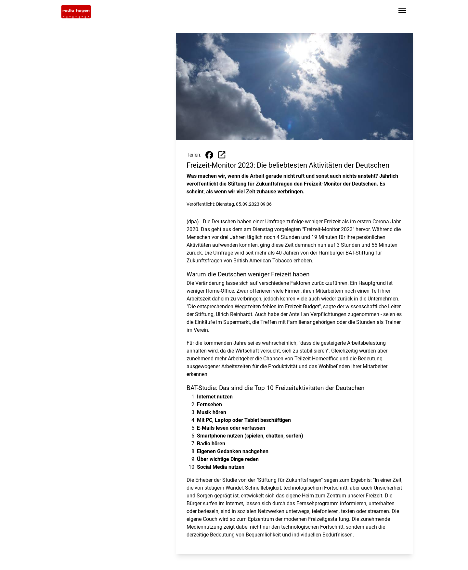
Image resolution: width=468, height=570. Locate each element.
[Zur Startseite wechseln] (76, 12)
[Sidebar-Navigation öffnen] (402, 11)
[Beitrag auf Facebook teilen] (209, 155)
